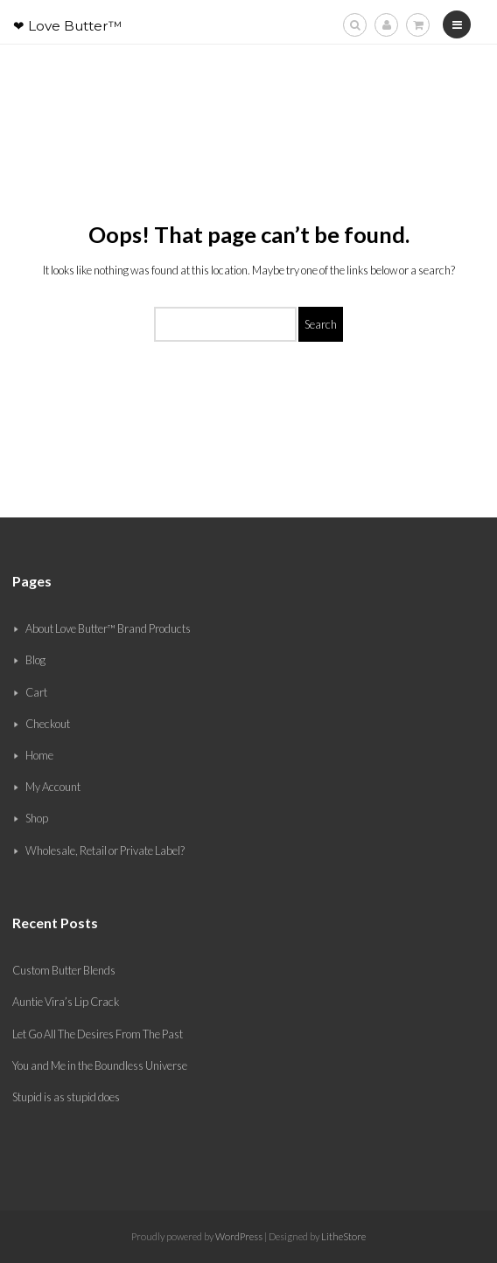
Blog (35, 660)
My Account (52, 787)
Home (39, 755)
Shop (36, 818)
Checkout (47, 724)
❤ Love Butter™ (67, 25)
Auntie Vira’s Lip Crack (65, 1002)
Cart (36, 692)
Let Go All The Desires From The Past (97, 1034)
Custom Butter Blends (64, 970)
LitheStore (343, 1236)
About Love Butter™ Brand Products (108, 628)
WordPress (238, 1236)
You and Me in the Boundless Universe (99, 1065)
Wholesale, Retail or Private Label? (105, 850)
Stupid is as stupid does (66, 1097)
